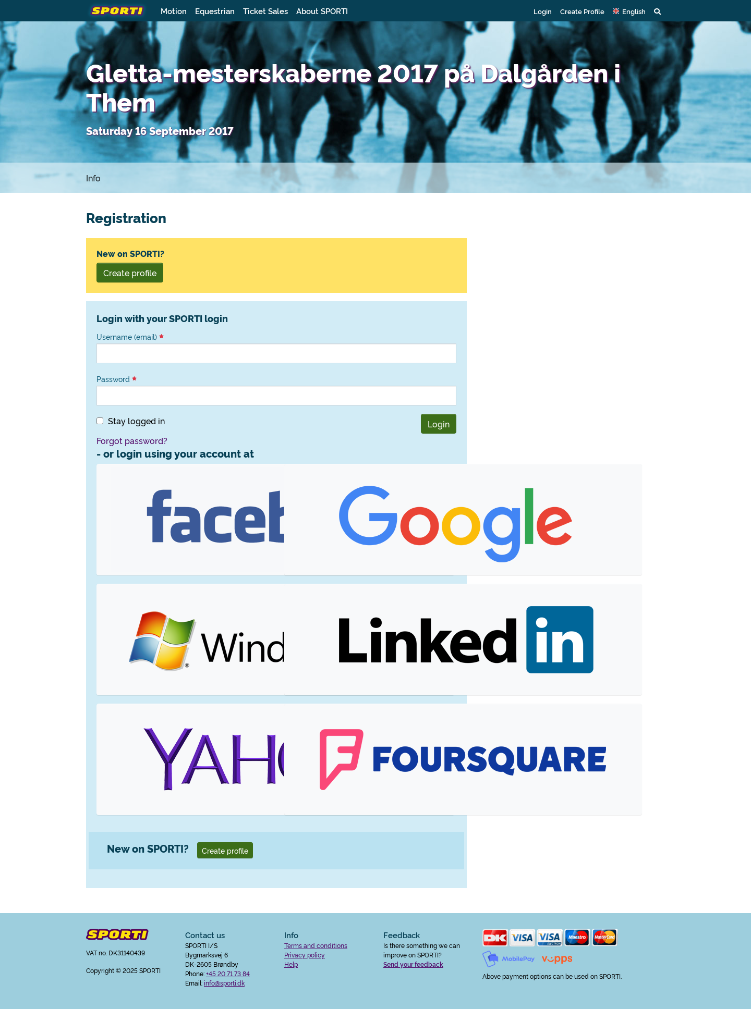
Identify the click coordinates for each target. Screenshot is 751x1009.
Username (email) (130, 336)
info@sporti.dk (224, 982)
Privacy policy (304, 954)
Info (93, 177)
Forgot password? (131, 440)
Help (291, 963)
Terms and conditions (315, 945)
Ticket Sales (265, 10)
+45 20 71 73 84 (228, 973)
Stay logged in (136, 420)
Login (543, 11)
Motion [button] (174, 10)
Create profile (129, 272)
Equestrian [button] (215, 10)
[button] (629, 11)
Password (116, 379)
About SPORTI (322, 10)
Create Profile (582, 11)
